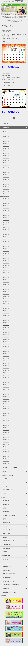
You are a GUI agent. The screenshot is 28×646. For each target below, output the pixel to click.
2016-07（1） (6, 399)
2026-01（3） (6, 136)
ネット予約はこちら (10, 67)
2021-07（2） (6, 255)
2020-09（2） (6, 279)
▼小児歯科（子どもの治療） (8, 515)
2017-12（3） (6, 358)
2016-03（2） (6, 408)
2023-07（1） (6, 201)
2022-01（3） (6, 241)
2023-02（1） (6, 212)
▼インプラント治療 (6, 530)
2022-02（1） (6, 239)
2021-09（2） (6, 251)
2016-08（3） (6, 396)
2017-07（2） (6, 370)
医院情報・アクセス (6, 555)
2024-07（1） (6, 177)
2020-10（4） (6, 277)
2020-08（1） (6, 282)
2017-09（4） (6, 365)
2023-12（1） (6, 191)
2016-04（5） (6, 406)
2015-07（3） (6, 427)
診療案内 (3, 497)
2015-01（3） (6, 442)
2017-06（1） (6, 372)
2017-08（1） (6, 368)
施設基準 (3, 595)
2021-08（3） (6, 253)
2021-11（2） (6, 246)
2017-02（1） (6, 382)
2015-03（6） (6, 437)
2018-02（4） (6, 353)
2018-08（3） (6, 339)
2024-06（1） (6, 179)
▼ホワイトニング (5, 511)
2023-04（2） (6, 208)
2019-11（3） (6, 303)
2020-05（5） (6, 289)
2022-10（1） (6, 222)
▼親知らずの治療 (5, 548)
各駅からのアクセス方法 (7, 581)
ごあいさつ (4, 471)
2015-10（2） (6, 420)
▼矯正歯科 (4, 519)
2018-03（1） (6, 351)
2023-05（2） (6, 205)
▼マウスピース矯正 (6, 522)
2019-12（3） (6, 301)
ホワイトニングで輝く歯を (8, 573)
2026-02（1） (6, 134)
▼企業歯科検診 (5, 588)
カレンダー (4, 562)
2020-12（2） (6, 272)
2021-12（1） (6, 243)
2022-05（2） (6, 232)
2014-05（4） (6, 461)
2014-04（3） (6, 463)
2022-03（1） (6, 236)
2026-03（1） (6, 131)
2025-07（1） (6, 148)
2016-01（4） (6, 413)
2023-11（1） (6, 193)
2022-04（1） (6, 234)
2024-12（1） (6, 165)
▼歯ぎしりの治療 (5, 533)
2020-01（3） (6, 298)
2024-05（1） (6, 181)
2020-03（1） (6, 294)
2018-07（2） (6, 341)
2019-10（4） (6, 306)
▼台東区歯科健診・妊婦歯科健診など (11, 584)
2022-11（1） (6, 220)
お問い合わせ (4, 559)
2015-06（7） (6, 430)
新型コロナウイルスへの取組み (9, 467)
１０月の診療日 (6, 75)
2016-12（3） (6, 387)
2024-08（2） (6, 174)
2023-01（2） (6, 215)
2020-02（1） (6, 296)
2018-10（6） (6, 334)
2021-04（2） (6, 263)
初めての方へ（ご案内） (7, 475)
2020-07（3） (6, 284)
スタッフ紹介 (4, 486)
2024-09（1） (6, 172)
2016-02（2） (6, 411)
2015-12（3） (6, 415)
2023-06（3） (6, 203)
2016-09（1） (6, 394)
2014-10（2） (6, 449)
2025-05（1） (6, 153)
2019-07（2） (6, 313)
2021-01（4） (6, 270)
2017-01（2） (6, 384)
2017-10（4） (6, 363)
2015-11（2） (6, 418)
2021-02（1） (6, 267)
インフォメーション (6, 127)
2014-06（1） (6, 458)
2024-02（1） (6, 186)
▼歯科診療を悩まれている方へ (9, 592)
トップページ (4, 123)
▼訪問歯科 (4, 551)
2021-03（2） (6, 265)
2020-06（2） (6, 286)
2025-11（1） (6, 138)
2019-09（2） (6, 308)
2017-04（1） (6, 377)
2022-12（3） (6, 217)
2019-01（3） (6, 327)
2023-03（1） (6, 210)
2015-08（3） (6, 425)
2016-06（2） (6, 401)
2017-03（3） (6, 380)
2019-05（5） (6, 317)
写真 (2, 482)
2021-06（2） (6, 258)
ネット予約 (4, 478)
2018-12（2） (6, 329)
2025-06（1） (6, 150)
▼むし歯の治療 (5, 500)
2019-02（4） (6, 325)
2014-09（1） (6, 451)
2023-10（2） (6, 196)
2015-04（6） (6, 434)
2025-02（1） (6, 160)
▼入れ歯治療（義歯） (7, 544)
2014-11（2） (6, 446)
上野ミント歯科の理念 (7, 489)
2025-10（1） (6, 141)
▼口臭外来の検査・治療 (7, 541)
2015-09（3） (6, 422)
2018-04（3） (6, 348)
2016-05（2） (6, 403)
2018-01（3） (6, 356)
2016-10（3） (6, 391)
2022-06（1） (6, 229)
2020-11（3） (6, 274)
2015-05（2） (6, 432)
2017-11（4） (6, 360)
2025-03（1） (6, 158)
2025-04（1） (6, 155)
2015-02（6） (6, 439)
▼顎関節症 (4, 537)
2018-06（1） (6, 344)
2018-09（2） (6, 337)
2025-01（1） (6, 162)
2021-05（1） (6, 260)
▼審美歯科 (4, 508)
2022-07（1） (6, 227)
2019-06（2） (6, 315)
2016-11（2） (6, 389)
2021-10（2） (6, 248)
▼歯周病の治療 (5, 504)
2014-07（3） (6, 456)
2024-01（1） (6, 189)
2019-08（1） (6, 310)
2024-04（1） (6, 184)
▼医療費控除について (7, 566)
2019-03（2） (6, 322)
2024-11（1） (6, 167)
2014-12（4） (6, 444)
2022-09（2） (6, 224)
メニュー (3, 493)
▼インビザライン (5, 526)
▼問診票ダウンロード (7, 570)
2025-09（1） (6, 143)
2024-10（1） (6, 169)
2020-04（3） (6, 291)
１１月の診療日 (6, 31)
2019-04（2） (6, 320)
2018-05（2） (6, 346)
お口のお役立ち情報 (6, 577)
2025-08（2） (6, 146)
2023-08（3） (6, 198)
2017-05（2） (6, 375)
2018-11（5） (6, 332)
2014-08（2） (6, 453)
